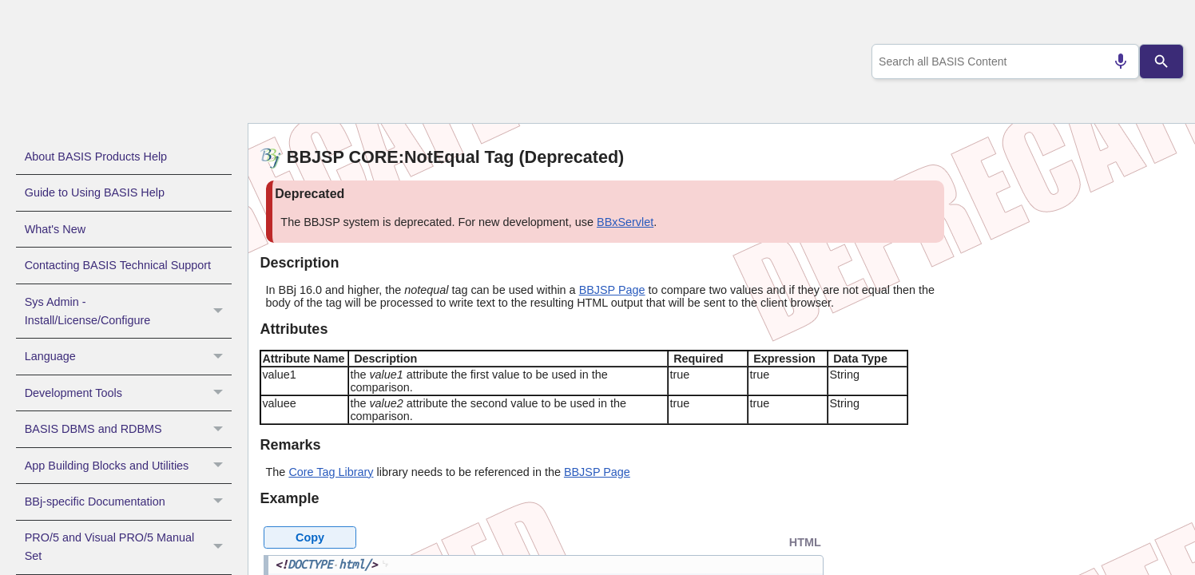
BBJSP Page (612, 290)
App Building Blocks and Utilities (128, 465)
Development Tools (128, 392)
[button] (220, 311)
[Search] (1161, 61)
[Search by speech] (1114, 61)
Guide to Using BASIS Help (95, 192)
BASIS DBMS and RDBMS (128, 428)
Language (128, 356)
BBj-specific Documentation (128, 501)
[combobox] (1002, 61)
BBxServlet (625, 222)
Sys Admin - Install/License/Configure (128, 311)
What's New (55, 229)
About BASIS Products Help (96, 156)
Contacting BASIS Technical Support (118, 265)
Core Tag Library (330, 472)
